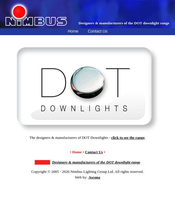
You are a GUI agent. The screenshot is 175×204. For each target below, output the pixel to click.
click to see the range (127, 137)
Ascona (94, 177)
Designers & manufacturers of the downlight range (96, 162)
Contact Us (94, 152)
